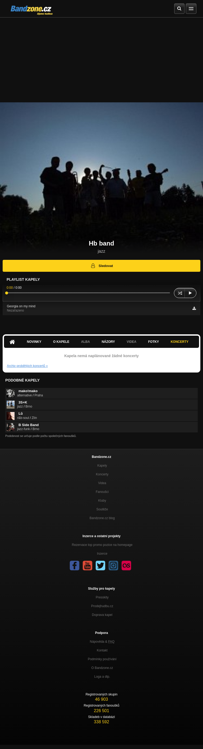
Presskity (102, 597)
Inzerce (102, 553)
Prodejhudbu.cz (102, 606)
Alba (85, 342)
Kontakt (102, 650)
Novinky (34, 342)
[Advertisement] (101, 57)
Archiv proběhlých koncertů (27, 366)
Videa (131, 342)
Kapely (102, 465)
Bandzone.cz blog (102, 518)
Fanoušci (102, 492)
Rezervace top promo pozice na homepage (102, 545)
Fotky (153, 342)
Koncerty (179, 342)
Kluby (102, 500)
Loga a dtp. (102, 676)
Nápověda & (102, 641)
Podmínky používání (102, 659)
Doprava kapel (102, 615)
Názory (108, 342)
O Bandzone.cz (102, 668)
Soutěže (102, 509)
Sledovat (101, 266)
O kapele (61, 342)
